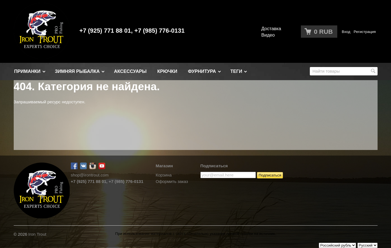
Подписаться (214, 165)
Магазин (164, 165)
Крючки (167, 71)
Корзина (164, 175)
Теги (236, 71)
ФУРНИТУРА (202, 71)
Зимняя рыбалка (77, 71)
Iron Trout (37, 234)
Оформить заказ (172, 181)
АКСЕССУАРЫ (130, 71)
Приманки (27, 71)
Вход (346, 32)
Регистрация (365, 32)
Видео (268, 34)
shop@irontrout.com (90, 175)
